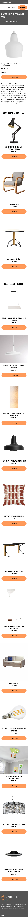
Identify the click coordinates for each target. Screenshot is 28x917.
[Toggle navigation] (3, 7)
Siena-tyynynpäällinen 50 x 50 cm (14, 516)
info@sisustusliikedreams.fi (7, 2)
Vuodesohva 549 (14, 683)
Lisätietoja (14, 77)
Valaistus (5, 21)
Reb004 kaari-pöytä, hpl (14, 259)
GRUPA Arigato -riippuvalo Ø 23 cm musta (14, 461)
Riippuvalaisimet (14, 21)
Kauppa (22, 7)
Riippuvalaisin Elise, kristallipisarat (14, 824)
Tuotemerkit (17, 64)
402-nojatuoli (14, 204)
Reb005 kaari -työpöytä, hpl (14, 571)
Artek (23, 64)
